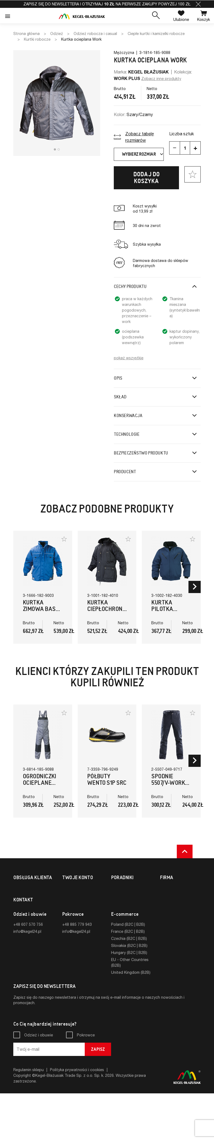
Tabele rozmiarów (127, 888)
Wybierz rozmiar (143, 154)
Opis (118, 378)
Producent (125, 472)
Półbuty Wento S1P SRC (107, 779)
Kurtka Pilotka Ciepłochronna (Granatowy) (172, 612)
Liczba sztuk (181, 133)
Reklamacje (23, 915)
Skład (120, 397)
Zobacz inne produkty (161, 78)
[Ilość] (185, 148)
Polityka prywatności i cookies (77, 1116)
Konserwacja (128, 415)
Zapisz (98, 1096)
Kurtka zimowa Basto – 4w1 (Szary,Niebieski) (46, 612)
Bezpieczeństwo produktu (141, 453)
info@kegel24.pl (27, 978)
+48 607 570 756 (28, 971)
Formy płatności (27, 901)
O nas (165, 888)
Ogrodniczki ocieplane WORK (39, 782)
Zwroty (19, 908)
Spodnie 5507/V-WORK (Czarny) (168, 782)
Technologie (127, 434)
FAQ (17, 929)
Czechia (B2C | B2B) (129, 985)
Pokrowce (86, 1081)
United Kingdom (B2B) (130, 1019)
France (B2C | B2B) (128, 978)
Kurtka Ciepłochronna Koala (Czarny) (108, 612)
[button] (198, 4)
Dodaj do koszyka (146, 177)
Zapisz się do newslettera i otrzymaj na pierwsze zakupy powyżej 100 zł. (107, 4)
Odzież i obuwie (38, 1081)
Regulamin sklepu (28, 1116)
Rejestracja (72, 896)
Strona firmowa (174, 896)
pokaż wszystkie (128, 358)
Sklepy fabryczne (29, 922)
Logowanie (71, 888)
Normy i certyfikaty (127, 896)
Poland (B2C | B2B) (128, 971)
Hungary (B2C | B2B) (129, 999)
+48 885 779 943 (77, 971)
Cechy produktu (130, 286)
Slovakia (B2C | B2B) (129, 992)
